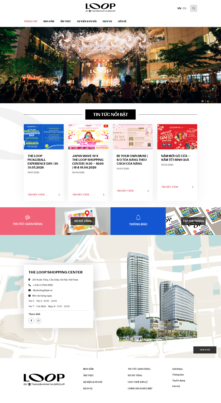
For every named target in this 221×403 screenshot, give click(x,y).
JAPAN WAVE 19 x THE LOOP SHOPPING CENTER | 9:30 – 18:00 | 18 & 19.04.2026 (88, 161)
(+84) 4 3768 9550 (43, 285)
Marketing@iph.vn (42, 290)
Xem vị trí (205, 350)
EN (184, 8)
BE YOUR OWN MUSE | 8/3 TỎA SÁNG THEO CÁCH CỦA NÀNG (132, 159)
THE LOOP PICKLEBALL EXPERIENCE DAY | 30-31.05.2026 (43, 161)
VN (179, 8)
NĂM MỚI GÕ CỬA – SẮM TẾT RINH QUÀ (175, 158)
